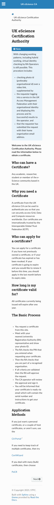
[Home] (13, 14)
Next (36, 479)
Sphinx (25, 495)
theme (15, 497)
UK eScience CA (29, 4)
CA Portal (16, 439)
